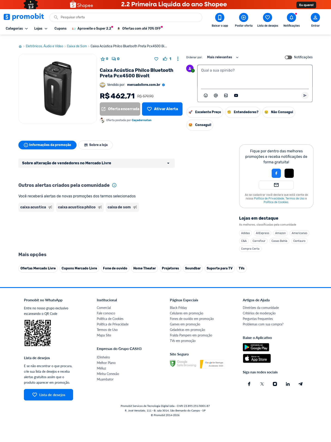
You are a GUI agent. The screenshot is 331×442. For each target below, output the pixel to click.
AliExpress (262, 228)
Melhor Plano (106, 358)
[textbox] (255, 71)
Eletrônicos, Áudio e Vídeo (46, 42)
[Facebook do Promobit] (249, 379)
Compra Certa (250, 244)
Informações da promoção (48, 140)
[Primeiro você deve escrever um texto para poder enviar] (305, 91)
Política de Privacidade (269, 194)
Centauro (299, 236)
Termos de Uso (295, 194)
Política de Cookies (276, 197)
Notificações (303, 53)
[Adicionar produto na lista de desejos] (156, 54)
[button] (260, 168)
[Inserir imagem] (226, 91)
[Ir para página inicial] (22, 42)
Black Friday (178, 303)
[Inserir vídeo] (236, 91)
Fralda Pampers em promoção (191, 331)
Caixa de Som (79, 42)
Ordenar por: (194, 53)
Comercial (104, 303)
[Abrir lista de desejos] (268, 21)
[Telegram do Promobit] (300, 379)
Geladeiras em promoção (187, 325)
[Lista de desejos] (162, 104)
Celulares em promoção (186, 309)
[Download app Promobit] (220, 21)
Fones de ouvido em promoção (192, 314)
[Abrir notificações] (291, 21)
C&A (244, 236)
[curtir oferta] (167, 54)
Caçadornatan (141, 115)
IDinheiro (103, 353)
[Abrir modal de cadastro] (315, 21)
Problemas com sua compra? (263, 320)
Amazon (280, 228)
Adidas (245, 228)
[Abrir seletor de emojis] (205, 91)
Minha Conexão (108, 369)
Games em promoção (185, 320)
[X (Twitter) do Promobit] (262, 379)
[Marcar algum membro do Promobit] (215, 91)
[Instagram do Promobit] (274, 379)
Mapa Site (104, 331)
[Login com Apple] (289, 168)
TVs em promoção (183, 336)
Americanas (299, 228)
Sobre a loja (97, 140)
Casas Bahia (279, 236)
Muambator (105, 375)
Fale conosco (106, 309)
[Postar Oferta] (244, 21)
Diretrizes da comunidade (261, 303)
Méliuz (101, 364)
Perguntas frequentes (258, 314)
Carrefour (259, 236)
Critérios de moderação (259, 309)
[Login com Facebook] (276, 168)
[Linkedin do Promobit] (287, 379)
